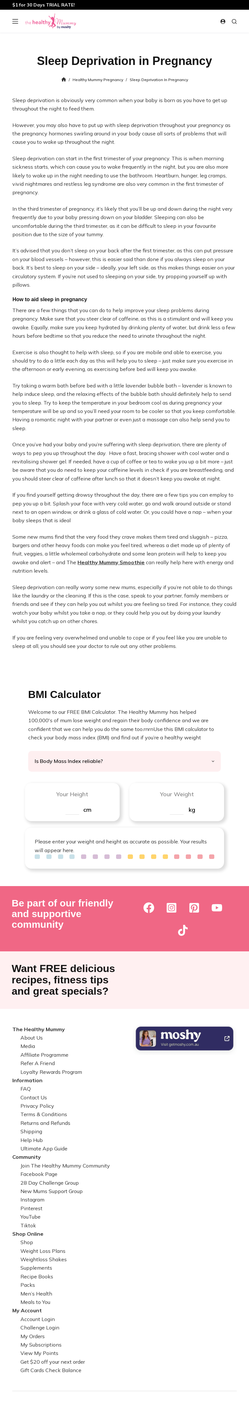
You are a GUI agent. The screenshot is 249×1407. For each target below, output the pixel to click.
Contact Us (33, 1097)
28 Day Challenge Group (49, 1183)
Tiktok (28, 1225)
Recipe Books (36, 1276)
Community (26, 1157)
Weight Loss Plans (42, 1251)
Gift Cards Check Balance (50, 1370)
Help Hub (31, 1140)
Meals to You (35, 1302)
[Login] (222, 21)
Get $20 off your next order (52, 1362)
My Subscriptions (41, 1344)
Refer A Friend (37, 1063)
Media (27, 1046)
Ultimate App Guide (43, 1148)
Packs (27, 1285)
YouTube (30, 1216)
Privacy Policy (37, 1106)
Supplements (36, 1267)
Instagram (32, 1199)
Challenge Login (39, 1327)
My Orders (32, 1336)
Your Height (72, 794)
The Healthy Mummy (38, 1029)
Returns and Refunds (45, 1123)
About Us (31, 1037)
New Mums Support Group (51, 1191)
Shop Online (27, 1234)
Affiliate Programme (44, 1055)
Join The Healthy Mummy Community (65, 1165)
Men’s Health (36, 1293)
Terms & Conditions (43, 1114)
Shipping (31, 1131)
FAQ (25, 1088)
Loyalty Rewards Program (51, 1072)
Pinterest (31, 1208)
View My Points (39, 1353)
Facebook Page (38, 1174)
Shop (26, 1242)
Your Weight (177, 794)
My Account (27, 1310)
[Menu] (15, 21)
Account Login (37, 1319)
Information (27, 1080)
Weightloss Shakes (43, 1259)
